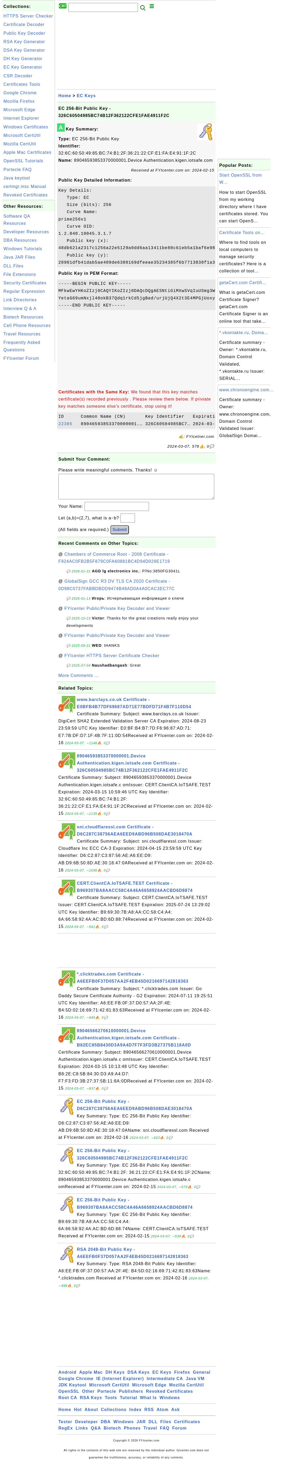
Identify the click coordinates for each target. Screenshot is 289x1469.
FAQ (165, 1433)
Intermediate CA (165, 1384)
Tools (111, 1403)
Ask (175, 1415)
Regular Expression (24, 291)
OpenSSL (68, 1396)
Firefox (182, 1377)
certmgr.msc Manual (24, 186)
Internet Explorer (21, 118)
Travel (150, 1433)
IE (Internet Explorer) (120, 1384)
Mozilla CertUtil (19, 144)
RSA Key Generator (24, 41)
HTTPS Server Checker (28, 16)
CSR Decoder (17, 76)
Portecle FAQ (17, 169)
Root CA (67, 1403)
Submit (120, 535)
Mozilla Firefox (19, 101)
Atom (163, 1415)
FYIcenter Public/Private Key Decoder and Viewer (117, 614)
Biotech (112, 1433)
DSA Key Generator (24, 50)
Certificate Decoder (24, 24)
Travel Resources (22, 334)
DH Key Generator (23, 58)
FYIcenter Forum (21, 358)
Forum (179, 1433)
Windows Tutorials (22, 248)
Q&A (96, 1433)
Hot (78, 1415)
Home (64, 95)
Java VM (195, 1384)
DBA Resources (20, 240)
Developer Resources (26, 232)
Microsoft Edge (19, 109)
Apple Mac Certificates (27, 152)
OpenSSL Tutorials (23, 161)
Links (82, 1433)
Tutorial (128, 1403)
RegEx (65, 1433)
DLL (152, 1427)
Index (135, 1415)
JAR (141, 1427)
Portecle (106, 1396)
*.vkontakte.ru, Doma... (243, 332)
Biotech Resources (23, 317)
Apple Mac (91, 1377)
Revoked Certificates (25, 195)
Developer (86, 1427)
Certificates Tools (21, 84)
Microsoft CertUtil (22, 135)
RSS (149, 1415)
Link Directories (20, 300)
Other (88, 1396)
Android (67, 1377)
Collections (114, 1415)
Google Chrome (20, 93)
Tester (65, 1427)
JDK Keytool (72, 1390)
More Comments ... (78, 681)
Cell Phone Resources (27, 325)
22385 (68, 424)
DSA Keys (139, 1377)
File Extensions (19, 274)
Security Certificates (24, 283)
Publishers (131, 1396)
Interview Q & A (19, 308)
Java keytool (16, 178)
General (202, 1377)
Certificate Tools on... (242, 232)
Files (165, 1427)
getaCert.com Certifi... (243, 282)
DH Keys (115, 1377)
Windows (170, 1403)
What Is (148, 1403)
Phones (132, 1433)
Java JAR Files (19, 257)
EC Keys (86, 95)
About (91, 1415)
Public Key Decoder (24, 33)
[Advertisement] (28, 442)
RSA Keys (91, 1403)
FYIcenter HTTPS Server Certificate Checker (112, 661)
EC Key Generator (22, 67)
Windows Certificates (25, 127)
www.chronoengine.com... (246, 390)
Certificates (187, 1427)
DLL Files (13, 266)
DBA (106, 1427)
